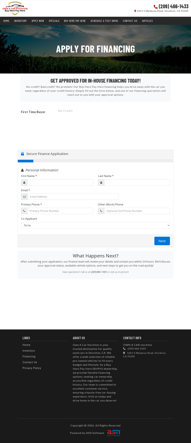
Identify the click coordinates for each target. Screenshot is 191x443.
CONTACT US (130, 21)
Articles (147, 21)
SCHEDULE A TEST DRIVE (104, 21)
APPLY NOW (38, 21)
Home (26, 344)
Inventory (29, 350)
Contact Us (30, 362)
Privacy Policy (32, 368)
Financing (29, 356)
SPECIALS (54, 21)
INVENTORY (20, 21)
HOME (6, 21)
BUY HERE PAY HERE (75, 21)
